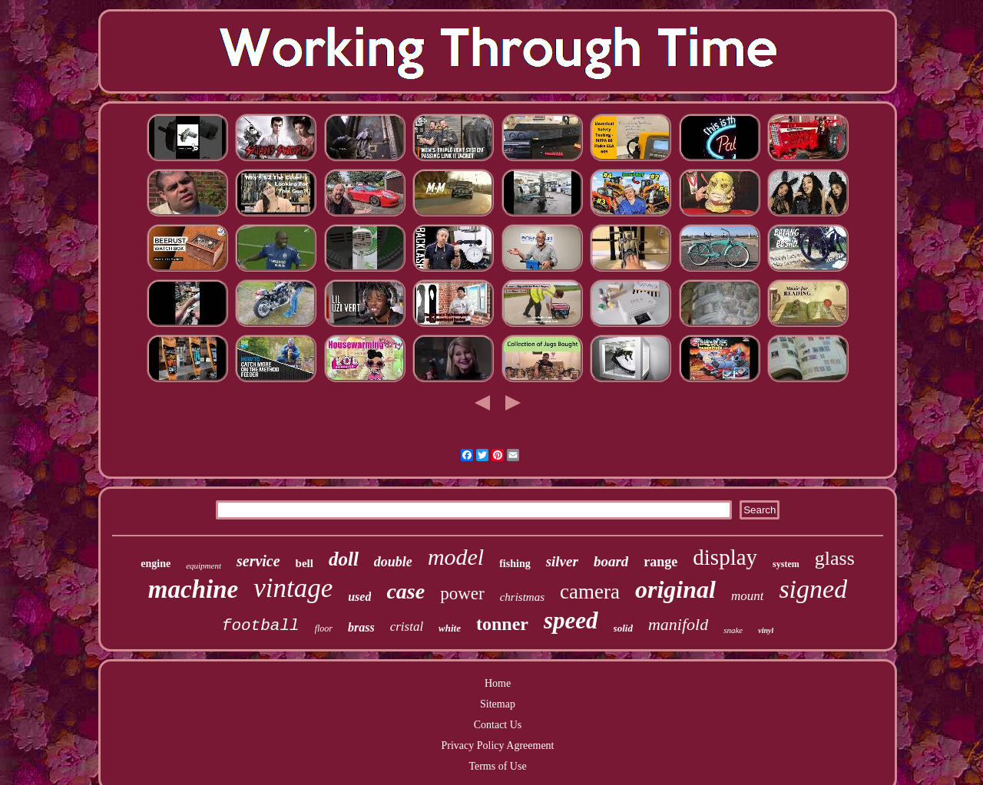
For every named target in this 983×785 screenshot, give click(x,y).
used (359, 596)
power (462, 593)
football (261, 626)
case (405, 591)
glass (835, 558)
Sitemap (497, 704)
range (660, 561)
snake (733, 630)
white (450, 628)
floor (324, 628)
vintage (293, 588)
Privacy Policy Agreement (498, 745)
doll (344, 559)
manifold (678, 624)
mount (747, 596)
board (611, 561)
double (393, 561)
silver (562, 561)
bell (304, 563)
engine (155, 563)
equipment (203, 565)
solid (623, 628)
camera (590, 591)
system (786, 564)
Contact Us (498, 725)
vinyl (765, 630)
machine (193, 589)
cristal (406, 626)
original (675, 589)
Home (498, 683)
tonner (502, 624)
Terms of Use (497, 766)
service (258, 560)
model (456, 556)
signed (813, 589)
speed (571, 620)
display (725, 557)
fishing (514, 563)
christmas (522, 597)
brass (361, 627)
